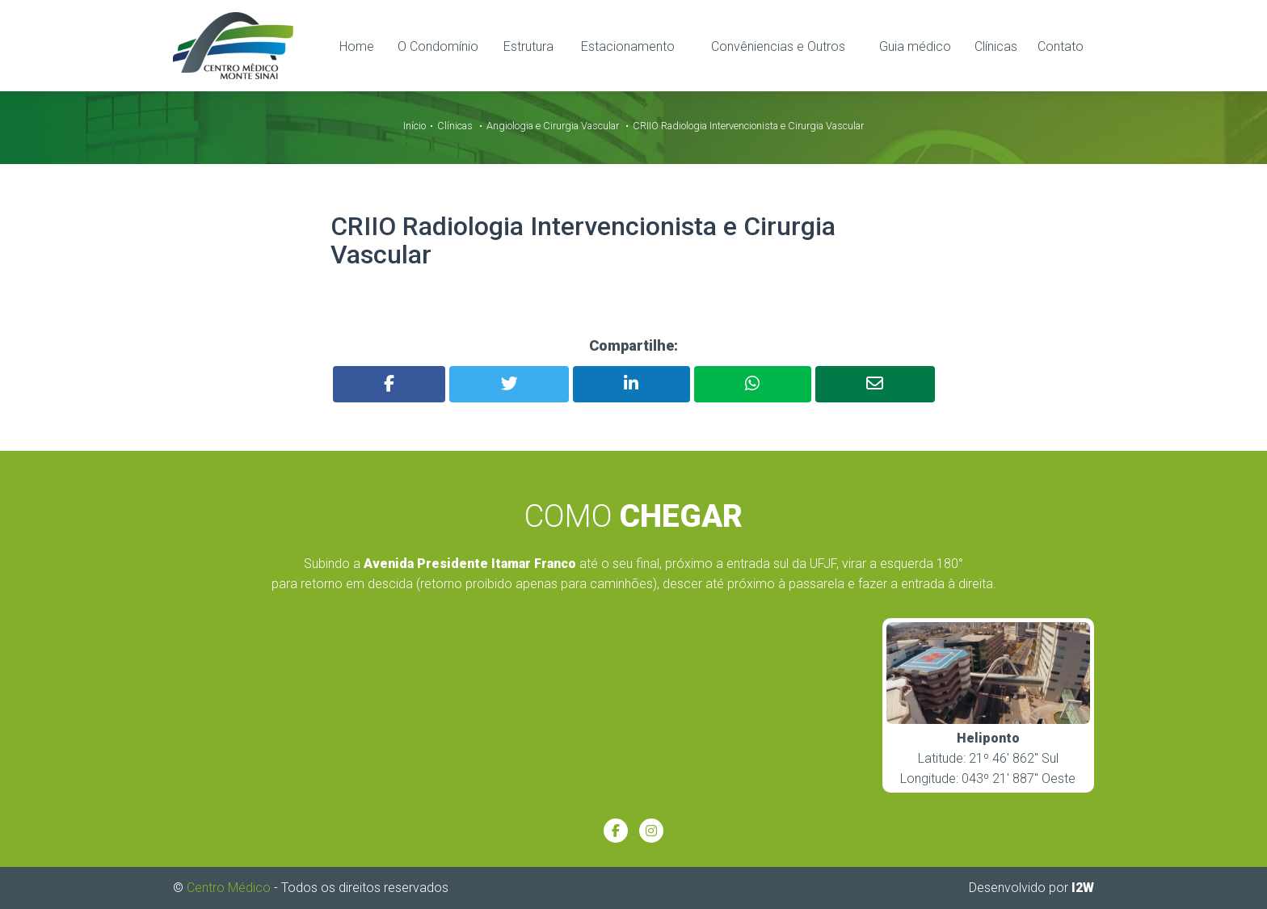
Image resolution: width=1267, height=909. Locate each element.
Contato (1061, 45)
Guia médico (915, 45)
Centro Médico (229, 887)
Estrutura (528, 45)
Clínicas (995, 45)
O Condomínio (438, 45)
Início (414, 125)
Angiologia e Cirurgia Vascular (552, 125)
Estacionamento (628, 45)
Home (356, 45)
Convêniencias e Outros (778, 45)
